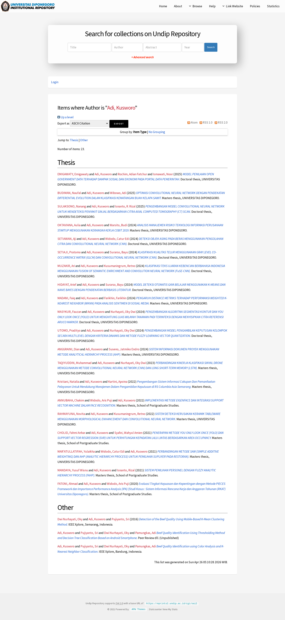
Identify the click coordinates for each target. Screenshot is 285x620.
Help (212, 6)
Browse (197, 6)
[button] (118, 124)
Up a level (65, 117)
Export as (63, 123)
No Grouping (156, 132)
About (178, 6)
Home (163, 6)
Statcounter (155, 609)
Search (211, 47)
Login (54, 82)
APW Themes (139, 609)
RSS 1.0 (205, 122)
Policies (255, 6)
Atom (192, 122)
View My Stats (170, 609)
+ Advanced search (142, 57)
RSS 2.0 (220, 122)
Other (84, 140)
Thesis (74, 140)
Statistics (273, 6)
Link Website (234, 6)
